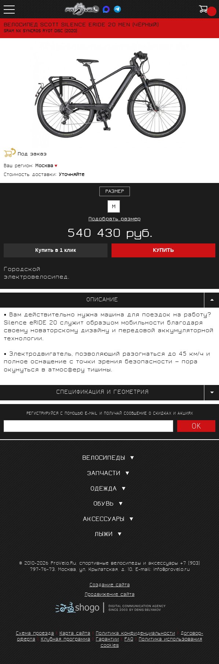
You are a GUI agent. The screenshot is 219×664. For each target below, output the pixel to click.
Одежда (109, 489)
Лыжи (109, 535)
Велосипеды (109, 458)
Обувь (109, 504)
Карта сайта (74, 634)
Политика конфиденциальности (135, 634)
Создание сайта (110, 585)
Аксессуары (109, 520)
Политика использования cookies (151, 643)
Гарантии (107, 640)
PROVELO (82, 9)
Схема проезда (35, 634)
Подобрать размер (114, 219)
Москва (44, 166)
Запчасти (109, 474)
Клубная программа (65, 640)
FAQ (128, 640)
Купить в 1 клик (55, 250)
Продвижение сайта (110, 595)
